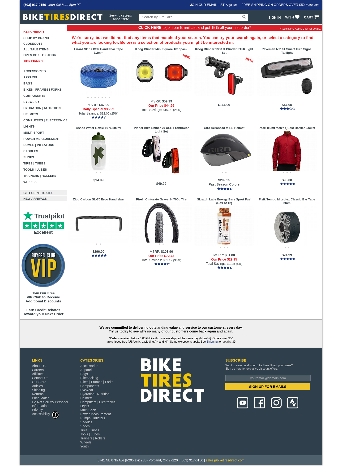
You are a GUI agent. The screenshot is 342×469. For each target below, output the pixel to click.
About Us (39, 366)
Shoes (28, 157)
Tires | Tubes (34, 163)
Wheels (30, 182)
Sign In (274, 17)
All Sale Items (36, 49)
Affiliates (38, 374)
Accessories (34, 71)
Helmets (30, 114)
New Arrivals (35, 198)
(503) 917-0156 (34, 5)
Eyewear (31, 102)
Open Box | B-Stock (39, 55)
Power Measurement (41, 139)
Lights (29, 126)
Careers (38, 370)
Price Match (40, 398)
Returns (37, 394)
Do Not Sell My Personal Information (50, 404)
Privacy (37, 410)
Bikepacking (89, 378)
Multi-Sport (33, 132)
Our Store (39, 382)
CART (312, 17)
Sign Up (231, 5)
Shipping (212, 341)
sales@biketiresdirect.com (225, 460)
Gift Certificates (38, 193)
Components (34, 95)
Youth (84, 446)
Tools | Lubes (35, 169)
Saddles (30, 151)
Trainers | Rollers (39, 175)
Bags (27, 83)
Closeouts (33, 43)
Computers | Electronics (45, 120)
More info (312, 5)
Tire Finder (33, 60)
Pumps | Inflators (38, 145)
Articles (37, 386)
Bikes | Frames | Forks (42, 89)
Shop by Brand (36, 38)
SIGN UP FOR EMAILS (267, 387)
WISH (293, 17)
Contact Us (40, 378)
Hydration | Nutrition (42, 108)
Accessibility (45, 414)
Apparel (30, 77)
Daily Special (35, 32)
